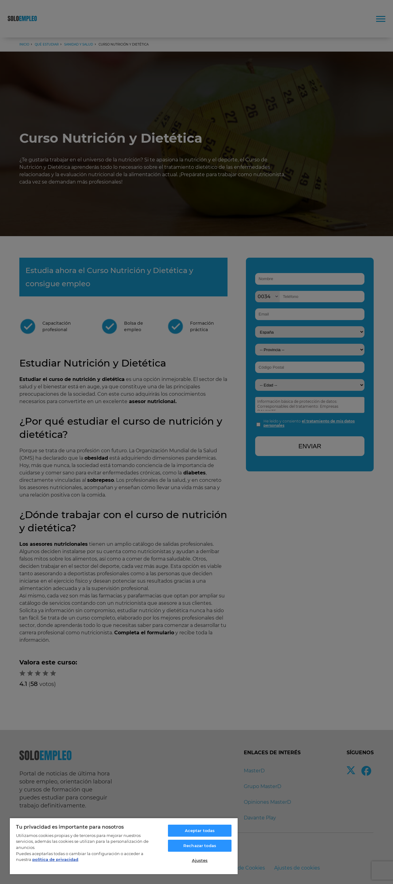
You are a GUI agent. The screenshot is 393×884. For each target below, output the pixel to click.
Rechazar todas (199, 845)
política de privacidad (55, 859)
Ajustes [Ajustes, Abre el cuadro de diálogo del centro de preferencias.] (200, 860)
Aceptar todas (200, 830)
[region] (124, 846)
